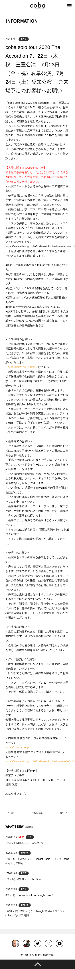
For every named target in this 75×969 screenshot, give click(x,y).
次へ (13, 812)
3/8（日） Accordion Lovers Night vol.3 (29, 895)
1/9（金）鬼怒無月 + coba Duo (22, 879)
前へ (62, 812)
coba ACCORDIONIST (37, 5)
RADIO (24, 853)
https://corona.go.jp (17, 747)
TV (29, 837)
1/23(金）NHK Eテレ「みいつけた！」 (27, 842)
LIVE (23, 39)
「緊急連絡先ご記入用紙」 (21, 367)
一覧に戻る (37, 812)
